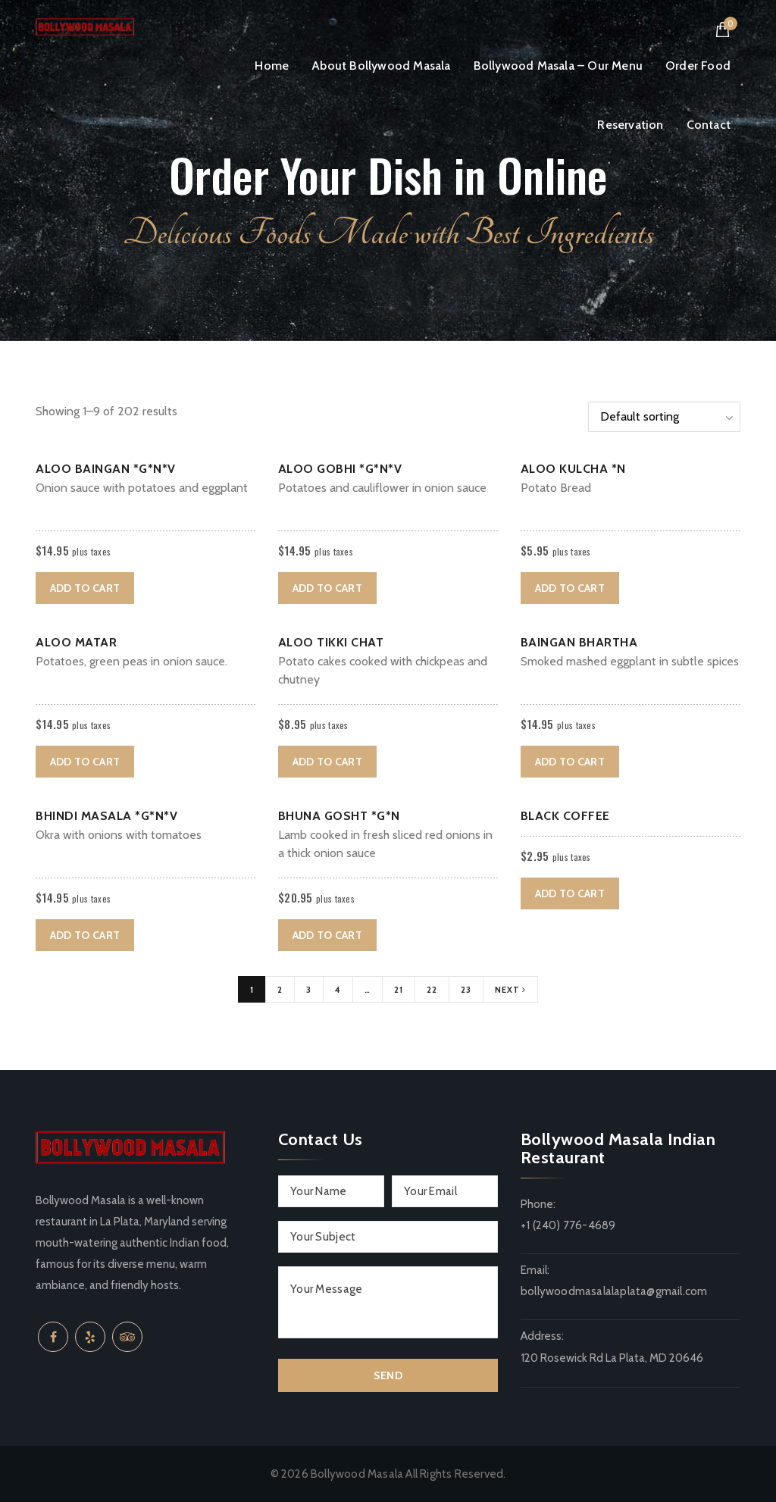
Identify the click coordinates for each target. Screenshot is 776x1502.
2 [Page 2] (280, 989)
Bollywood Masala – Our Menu (558, 65)
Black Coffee (565, 816)
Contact (709, 124)
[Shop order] (664, 417)
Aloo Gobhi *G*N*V (340, 469)
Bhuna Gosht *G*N (339, 816)
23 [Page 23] (466, 989)
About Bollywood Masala (380, 65)
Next (510, 989)
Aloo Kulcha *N (573, 469)
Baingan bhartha (579, 642)
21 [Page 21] (398, 989)
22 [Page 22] (432, 989)
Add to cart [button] (85, 588)
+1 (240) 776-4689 (568, 1225)
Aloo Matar (76, 642)
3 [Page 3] (308, 989)
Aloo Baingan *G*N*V (106, 469)
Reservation (630, 124)
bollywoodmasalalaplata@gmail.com (614, 1291)
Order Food (698, 65)
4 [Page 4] (338, 989)
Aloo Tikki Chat (331, 642)
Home (272, 65)
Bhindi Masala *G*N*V (106, 816)
